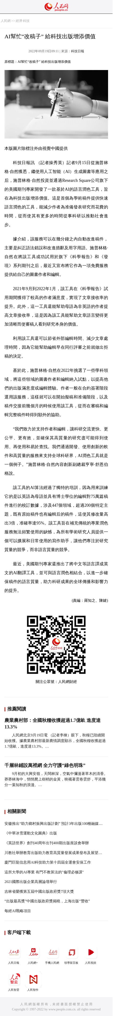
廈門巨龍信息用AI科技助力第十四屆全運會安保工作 (47, 862)
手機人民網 (52, 954)
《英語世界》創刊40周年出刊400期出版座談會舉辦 (46, 843)
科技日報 (77, 51)
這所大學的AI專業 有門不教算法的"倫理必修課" (44, 872)
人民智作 (33, 981)
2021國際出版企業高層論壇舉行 (30, 882)
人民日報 (14, 954)
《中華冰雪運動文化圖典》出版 (30, 833)
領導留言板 (72, 954)
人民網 (6, 21)
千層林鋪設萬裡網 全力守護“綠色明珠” (44, 765)
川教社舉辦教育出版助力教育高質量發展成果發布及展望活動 (55, 853)
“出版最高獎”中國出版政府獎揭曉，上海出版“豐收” (47, 901)
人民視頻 (91, 954)
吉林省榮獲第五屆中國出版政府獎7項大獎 (39, 891)
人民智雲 (14, 981)
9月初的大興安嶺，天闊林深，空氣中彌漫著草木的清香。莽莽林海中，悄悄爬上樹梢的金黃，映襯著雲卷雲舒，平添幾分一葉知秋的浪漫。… (56, 779)
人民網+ (33, 954)
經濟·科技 (23, 21)
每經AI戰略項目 (17, 911)
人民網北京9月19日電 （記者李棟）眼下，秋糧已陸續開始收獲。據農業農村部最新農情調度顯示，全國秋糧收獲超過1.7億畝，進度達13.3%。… (55, 740)
